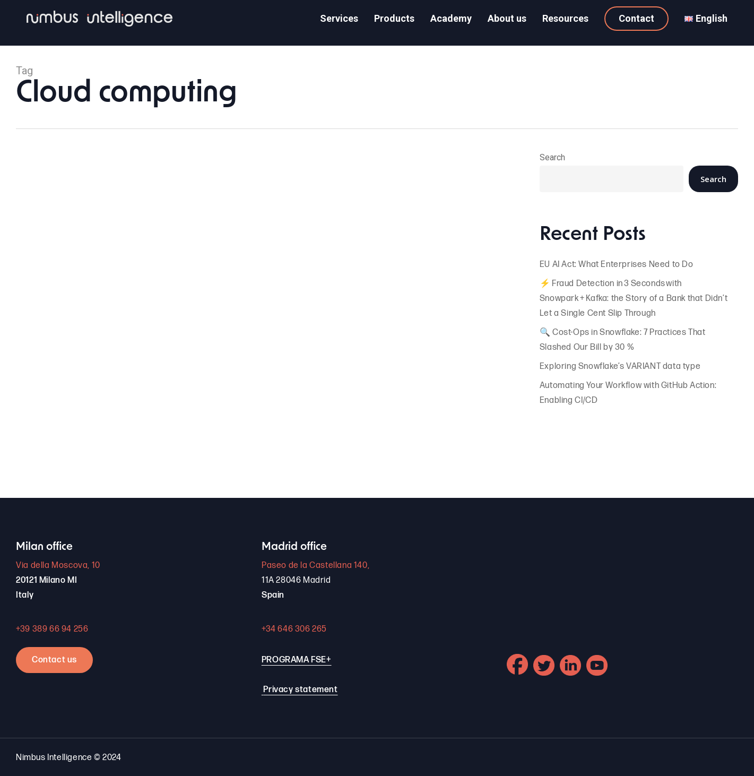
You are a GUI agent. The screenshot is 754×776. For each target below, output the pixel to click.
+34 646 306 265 (294, 629)
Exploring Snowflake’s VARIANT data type (620, 366)
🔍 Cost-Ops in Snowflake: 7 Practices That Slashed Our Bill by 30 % (623, 339)
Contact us (54, 660)
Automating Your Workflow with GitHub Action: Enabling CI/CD (628, 393)
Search (552, 157)
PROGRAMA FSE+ (297, 660)
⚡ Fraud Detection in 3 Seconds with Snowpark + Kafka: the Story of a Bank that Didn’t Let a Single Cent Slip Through (633, 298)
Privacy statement (300, 690)
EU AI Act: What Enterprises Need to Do (617, 265)
